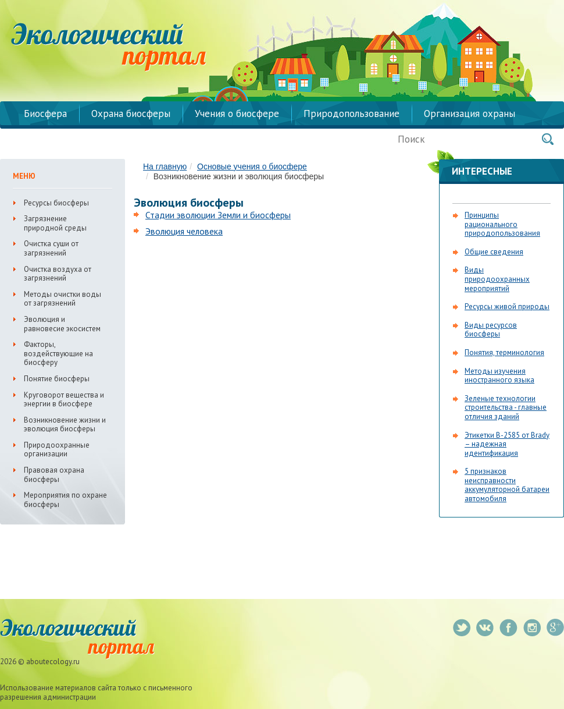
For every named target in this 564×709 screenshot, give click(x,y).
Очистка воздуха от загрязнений (57, 273)
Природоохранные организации (57, 449)
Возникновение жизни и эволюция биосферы (65, 424)
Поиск (548, 139)
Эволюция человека (184, 231)
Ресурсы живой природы (507, 306)
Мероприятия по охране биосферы (65, 499)
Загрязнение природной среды (55, 223)
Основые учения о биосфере (252, 166)
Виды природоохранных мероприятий (497, 279)
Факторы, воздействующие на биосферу (58, 353)
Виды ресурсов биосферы (491, 329)
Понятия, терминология (504, 352)
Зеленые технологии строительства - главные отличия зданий (506, 407)
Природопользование (351, 113)
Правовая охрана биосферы (54, 474)
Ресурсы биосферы (56, 203)
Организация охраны (469, 113)
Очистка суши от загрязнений (51, 248)
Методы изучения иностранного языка (499, 375)
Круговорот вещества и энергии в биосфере (64, 399)
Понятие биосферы (57, 379)
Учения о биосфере (237, 113)
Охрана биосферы (130, 113)
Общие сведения (494, 252)
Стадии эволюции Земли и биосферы (218, 215)
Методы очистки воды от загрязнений (62, 299)
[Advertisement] (231, 330)
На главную (165, 166)
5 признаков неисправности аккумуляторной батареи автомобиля (507, 485)
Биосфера (45, 113)
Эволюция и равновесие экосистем (62, 324)
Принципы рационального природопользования (502, 224)
